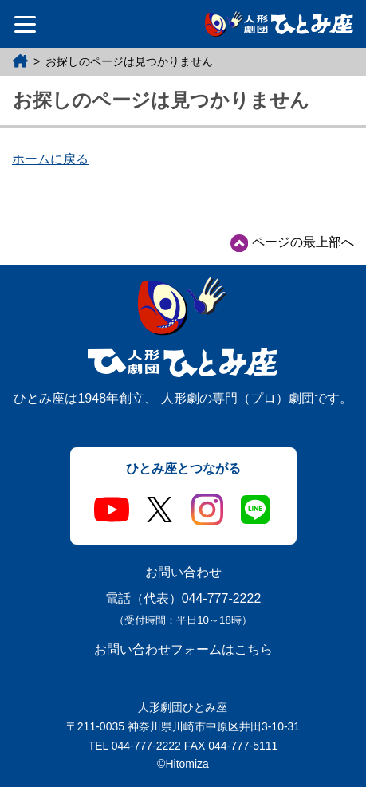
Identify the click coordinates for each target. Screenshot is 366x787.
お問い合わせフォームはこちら (183, 649)
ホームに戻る (50, 159)
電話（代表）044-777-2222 (183, 598)
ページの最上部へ (292, 243)
